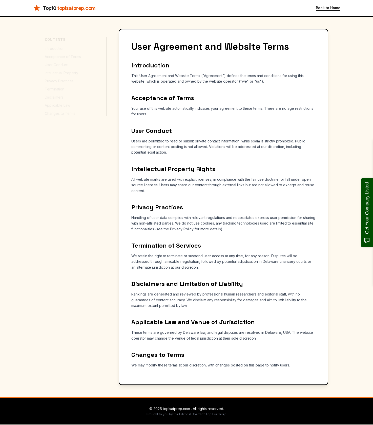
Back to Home (328, 8)
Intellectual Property (61, 68)
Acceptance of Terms (63, 52)
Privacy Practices (59, 76)
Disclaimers (54, 92)
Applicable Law (57, 101)
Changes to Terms (60, 109)
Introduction (55, 44)
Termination (54, 84)
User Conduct (56, 60)
